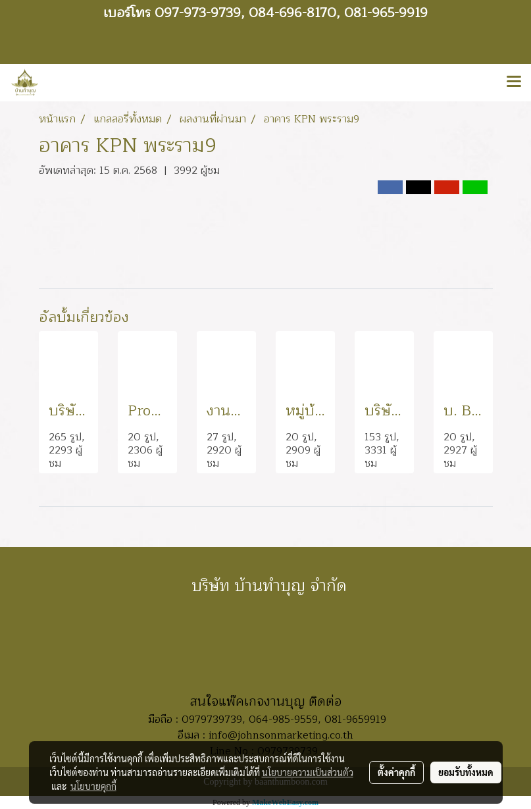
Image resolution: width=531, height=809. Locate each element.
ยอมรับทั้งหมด (465, 772)
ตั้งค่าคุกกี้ (396, 772)
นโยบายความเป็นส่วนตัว (307, 772)
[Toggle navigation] (513, 82)
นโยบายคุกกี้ (93, 786)
